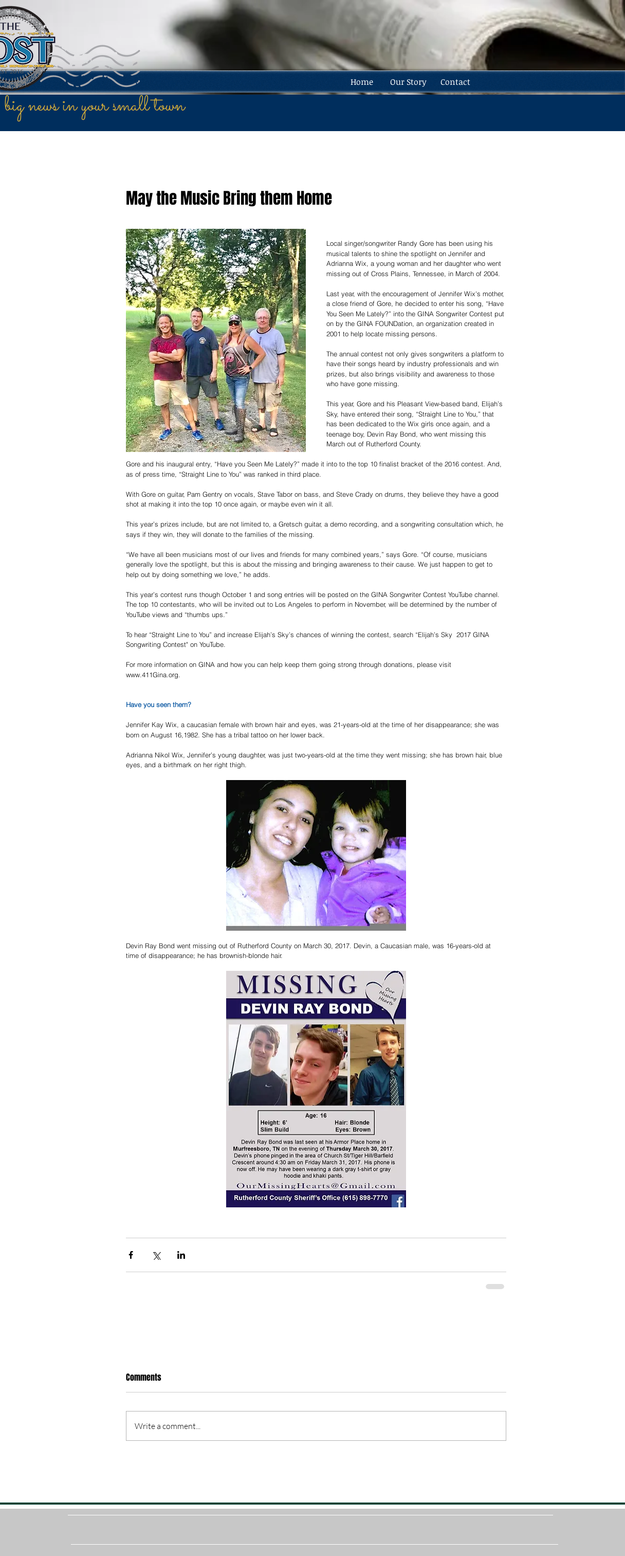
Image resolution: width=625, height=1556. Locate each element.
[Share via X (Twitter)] (156, 1255)
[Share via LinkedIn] (181, 1255)
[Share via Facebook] (131, 1255)
